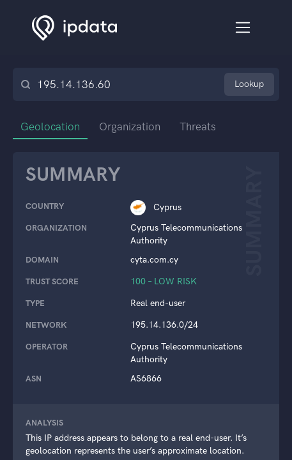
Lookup (249, 84)
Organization (129, 126)
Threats (198, 126)
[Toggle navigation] (243, 27)
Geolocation (50, 126)
